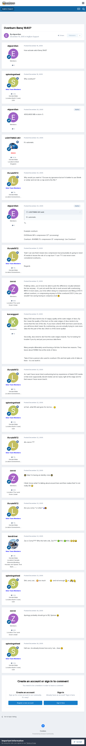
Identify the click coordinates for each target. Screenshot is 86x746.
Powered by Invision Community (43, 734)
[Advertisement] (43, 18)
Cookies (43, 731)
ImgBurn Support (33, 37)
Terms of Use (31, 743)
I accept (78, 742)
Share (61, 35)
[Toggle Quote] (27, 212)
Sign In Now (61, 703)
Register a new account (25, 703)
